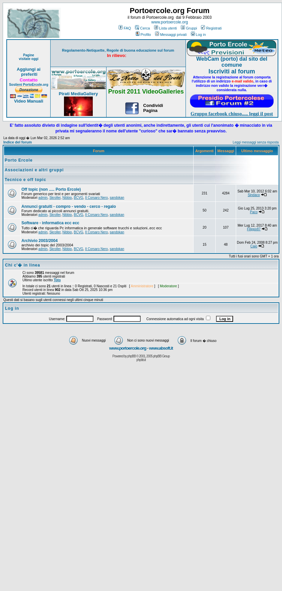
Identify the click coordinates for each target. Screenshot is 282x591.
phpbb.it (141, 360)
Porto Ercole (18, 160)
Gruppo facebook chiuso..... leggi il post (232, 113)
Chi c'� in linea (22, 265)
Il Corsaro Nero (96, 197)
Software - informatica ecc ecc (50, 223)
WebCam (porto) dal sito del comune (231, 62)
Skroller (54, 197)
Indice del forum (17, 142)
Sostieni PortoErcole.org (28, 84)
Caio (253, 246)
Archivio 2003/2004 (39, 240)
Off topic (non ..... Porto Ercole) (51, 189)
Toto (57, 280)
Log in (198, 35)
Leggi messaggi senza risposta (256, 142)
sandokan (117, 197)
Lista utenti (165, 28)
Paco (254, 212)
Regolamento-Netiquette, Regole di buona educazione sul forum (118, 50)
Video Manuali (28, 101)
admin (43, 197)
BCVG (78, 197)
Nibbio (67, 197)
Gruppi (189, 28)
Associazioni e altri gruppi (34, 170)
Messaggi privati (171, 35)
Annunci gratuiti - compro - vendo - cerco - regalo (68, 206)
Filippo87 (254, 229)
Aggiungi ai (29, 69)
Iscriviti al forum (231, 71)
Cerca (142, 28)
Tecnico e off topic (25, 179)
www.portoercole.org (169, 22)
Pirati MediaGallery (78, 93)
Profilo (143, 35)
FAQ (125, 28)
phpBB (131, 356)
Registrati (211, 28)
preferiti (28, 74)
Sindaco (254, 195)
